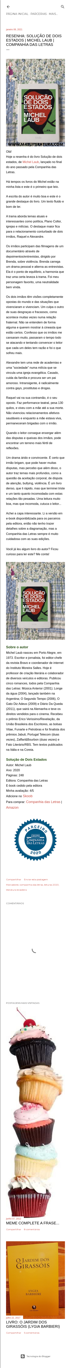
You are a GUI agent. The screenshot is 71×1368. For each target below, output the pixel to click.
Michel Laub (31, 162)
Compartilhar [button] (13, 879)
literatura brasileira (16, 889)
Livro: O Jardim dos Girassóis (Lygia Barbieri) (33, 1324)
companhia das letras (31, 884)
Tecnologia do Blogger (35, 1356)
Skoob (27, 796)
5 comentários (31, 1332)
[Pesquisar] (62, 6)
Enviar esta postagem (36, 879)
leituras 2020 (51, 884)
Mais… (53, 14)
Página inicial (17, 14)
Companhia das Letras (43, 802)
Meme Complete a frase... (32, 1223)
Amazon (12, 807)
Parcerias (38, 14)
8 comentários (32, 1229)
